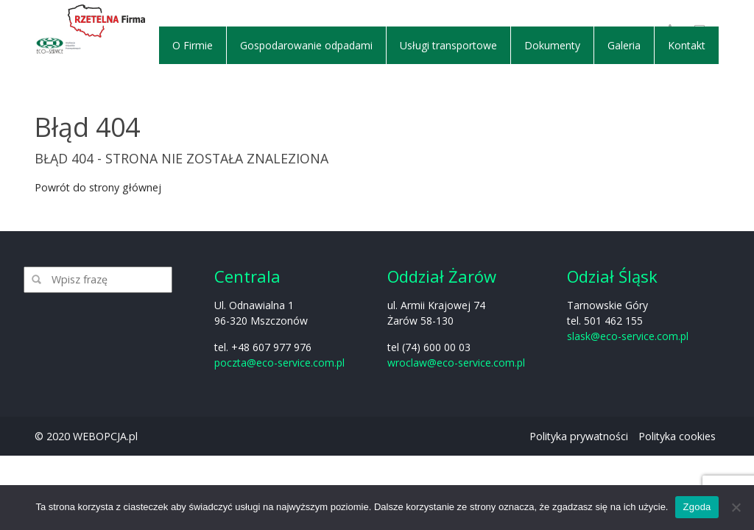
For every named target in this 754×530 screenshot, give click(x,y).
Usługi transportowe (448, 45)
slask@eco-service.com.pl (627, 336)
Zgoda (697, 506)
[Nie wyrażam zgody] (735, 507)
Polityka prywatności (578, 436)
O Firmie (192, 45)
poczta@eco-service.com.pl (279, 363)
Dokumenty (552, 45)
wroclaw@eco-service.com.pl (456, 363)
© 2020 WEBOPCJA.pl (86, 436)
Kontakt (686, 45)
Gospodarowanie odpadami (306, 45)
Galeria (624, 45)
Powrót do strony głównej (98, 187)
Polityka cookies (677, 436)
